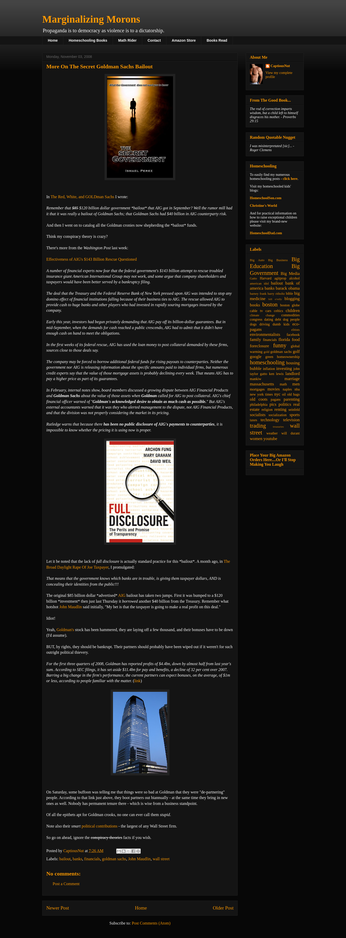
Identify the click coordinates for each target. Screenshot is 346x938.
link (137, 681)
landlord (292, 373)
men (296, 384)
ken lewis (276, 374)
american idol (259, 283)
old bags (293, 394)
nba (297, 389)
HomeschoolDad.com (266, 233)
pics (272, 404)
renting (280, 409)
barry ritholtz (276, 293)
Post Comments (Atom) (151, 923)
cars (268, 311)
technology (270, 419)
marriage (292, 378)
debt (278, 319)
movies (273, 389)
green (269, 357)
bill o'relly (275, 299)
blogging (292, 298)
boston (270, 304)
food (296, 339)
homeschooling (267, 362)
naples (287, 389)
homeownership (288, 357)
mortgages (257, 389)
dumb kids (280, 324)
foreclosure (259, 345)
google (256, 356)
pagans (276, 399)
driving (265, 324)
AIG (121, 595)
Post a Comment (66, 884)
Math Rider (127, 40)
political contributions (100, 826)
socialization (278, 415)
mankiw (255, 379)
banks (77, 859)
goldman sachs (114, 859)
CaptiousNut (280, 66)
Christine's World (263, 206)
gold (266, 352)
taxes (253, 420)
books (255, 305)
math (283, 384)
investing (284, 368)
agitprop (280, 278)
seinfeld (294, 410)
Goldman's (65, 630)
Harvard (265, 278)
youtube (270, 438)
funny (279, 345)
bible (289, 293)
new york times (261, 394)
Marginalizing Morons (91, 19)
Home (53, 40)
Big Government (275, 269)
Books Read (217, 40)
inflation (269, 369)
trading (258, 426)
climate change (262, 315)
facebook (293, 335)
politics (285, 404)
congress (256, 319)
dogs (253, 324)
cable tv (256, 311)
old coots (258, 399)
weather (272, 433)
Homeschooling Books (88, 40)
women (256, 438)
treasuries (278, 426)
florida (284, 339)
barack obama (288, 288)
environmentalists (265, 334)
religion (267, 410)
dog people (291, 319)
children (293, 310)
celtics (278, 311)
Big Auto (257, 260)
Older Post (223, 908)
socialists (258, 414)
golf (296, 351)
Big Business (278, 260)
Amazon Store (184, 40)
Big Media (290, 273)
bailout (64, 859)
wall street (161, 859)
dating (268, 319)
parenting (292, 399)
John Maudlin (70, 607)
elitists (295, 330)
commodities (290, 315)
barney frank (258, 293)
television (291, 419)
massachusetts (262, 384)
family (255, 339)
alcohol (294, 278)
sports (295, 414)
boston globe (290, 305)
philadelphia (258, 405)
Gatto (253, 278)
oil (284, 394)
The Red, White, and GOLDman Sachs (82, 197)
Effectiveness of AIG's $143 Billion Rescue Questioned (91, 259)
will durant (290, 433)
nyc (277, 394)
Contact (154, 40)
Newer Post (57, 908)
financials (92, 859)
